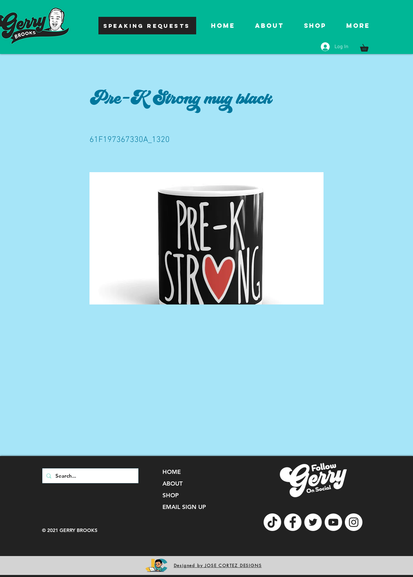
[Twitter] (313, 522)
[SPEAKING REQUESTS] (147, 25)
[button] (367, 46)
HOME (171, 471)
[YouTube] (333, 522)
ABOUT (172, 483)
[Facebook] (292, 522)
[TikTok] (272, 522)
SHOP (170, 495)
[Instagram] (353, 522)
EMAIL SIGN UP (184, 506)
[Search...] (89, 475)
